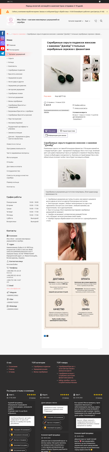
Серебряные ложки (15, 93)
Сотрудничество (13, 171)
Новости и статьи (14, 144)
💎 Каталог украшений (16, 54)
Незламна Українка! (15, 123)
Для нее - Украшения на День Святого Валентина (19, 138)
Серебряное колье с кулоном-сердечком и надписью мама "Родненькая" (54, 409)
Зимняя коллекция (15, 133)
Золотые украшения (15, 97)
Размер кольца (13, 182)
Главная (11, 369)
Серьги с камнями (18, 34)
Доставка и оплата (14, 166)
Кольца (11, 62)
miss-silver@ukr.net (13, 289)
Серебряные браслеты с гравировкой (17, 106)
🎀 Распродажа (13, 50)
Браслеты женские (15, 74)
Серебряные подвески (16, 70)
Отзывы (10, 162)
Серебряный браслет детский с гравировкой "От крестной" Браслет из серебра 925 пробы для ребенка (21, 420)
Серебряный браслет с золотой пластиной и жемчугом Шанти (67, 369)
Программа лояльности (16, 148)
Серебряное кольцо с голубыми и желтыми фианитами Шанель (67, 376)
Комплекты (12, 66)
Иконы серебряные (15, 101)
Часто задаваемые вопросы (18, 153)
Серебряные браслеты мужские (20, 115)
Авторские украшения (16, 89)
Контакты (11, 187)
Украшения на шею (15, 78)
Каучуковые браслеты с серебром (20, 111)
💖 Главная (11, 45)
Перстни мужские (14, 119)
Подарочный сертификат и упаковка (18, 128)
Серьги (11, 58)
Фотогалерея (12, 157)
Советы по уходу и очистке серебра (17, 176)
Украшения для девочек (17, 85)
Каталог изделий (75, 21)
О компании (13, 366)
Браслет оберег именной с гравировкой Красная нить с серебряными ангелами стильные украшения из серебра (88, 422)
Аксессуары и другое (16, 82)
